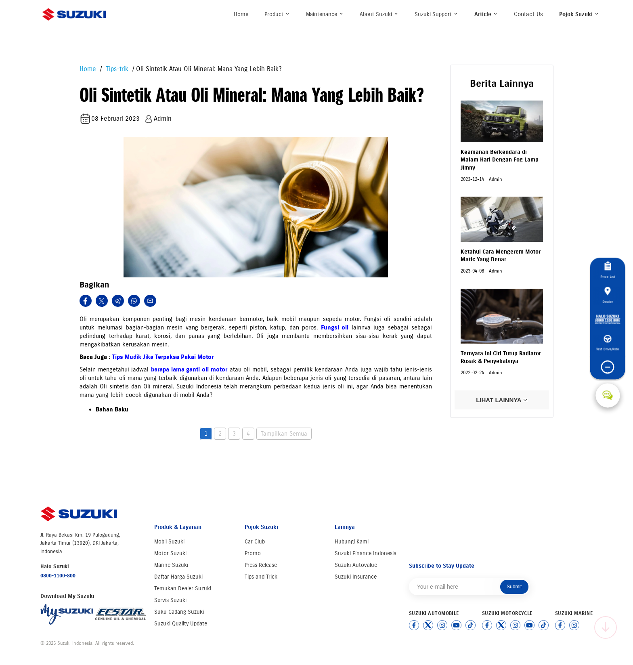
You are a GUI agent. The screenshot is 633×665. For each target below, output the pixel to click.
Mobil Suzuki (169, 541)
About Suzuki (379, 14)
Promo (253, 553)
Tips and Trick (261, 576)
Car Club (255, 541)
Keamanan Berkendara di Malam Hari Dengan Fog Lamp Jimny (500, 160)
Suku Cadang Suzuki (179, 611)
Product (277, 14)
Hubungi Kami (352, 541)
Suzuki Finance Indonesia (365, 553)
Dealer (607, 295)
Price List (607, 270)
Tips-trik (116, 69)
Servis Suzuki (170, 600)
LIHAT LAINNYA (502, 399)
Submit (514, 586)
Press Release (261, 565)
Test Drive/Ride (607, 343)
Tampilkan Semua (284, 433)
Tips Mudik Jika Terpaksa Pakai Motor (163, 357)
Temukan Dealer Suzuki (182, 588)
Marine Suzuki (171, 565)
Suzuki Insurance (356, 576)
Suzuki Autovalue (356, 565)
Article (486, 14)
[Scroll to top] (605, 627)
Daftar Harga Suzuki (178, 576)
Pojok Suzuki (579, 14)
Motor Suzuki (170, 553)
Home (241, 14)
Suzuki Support (436, 14)
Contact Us (528, 14)
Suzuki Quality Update (180, 623)
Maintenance (325, 14)
